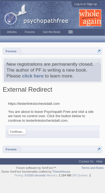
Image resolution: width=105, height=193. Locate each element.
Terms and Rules (92, 167)
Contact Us (86, 161)
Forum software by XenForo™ (36, 167)
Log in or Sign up (86, 4)
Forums (30, 32)
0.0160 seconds (35, 175)
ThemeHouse (61, 171)
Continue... (17, 131)
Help (99, 161)
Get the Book (51, 32)
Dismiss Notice (98, 64)
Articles (12, 32)
